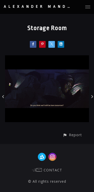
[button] (72, 135)
